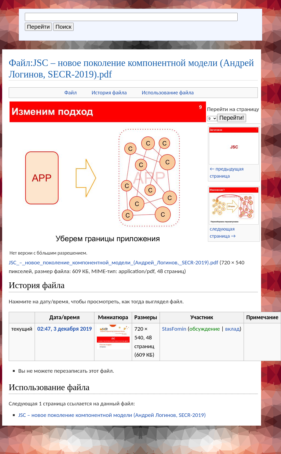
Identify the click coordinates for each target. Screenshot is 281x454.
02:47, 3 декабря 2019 (64, 328)
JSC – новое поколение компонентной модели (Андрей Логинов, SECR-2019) (112, 415)
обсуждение (204, 328)
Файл (70, 92)
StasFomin (174, 328)
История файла (109, 92)
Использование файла (168, 92)
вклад (232, 328)
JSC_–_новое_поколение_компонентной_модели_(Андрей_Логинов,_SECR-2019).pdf (113, 262)
